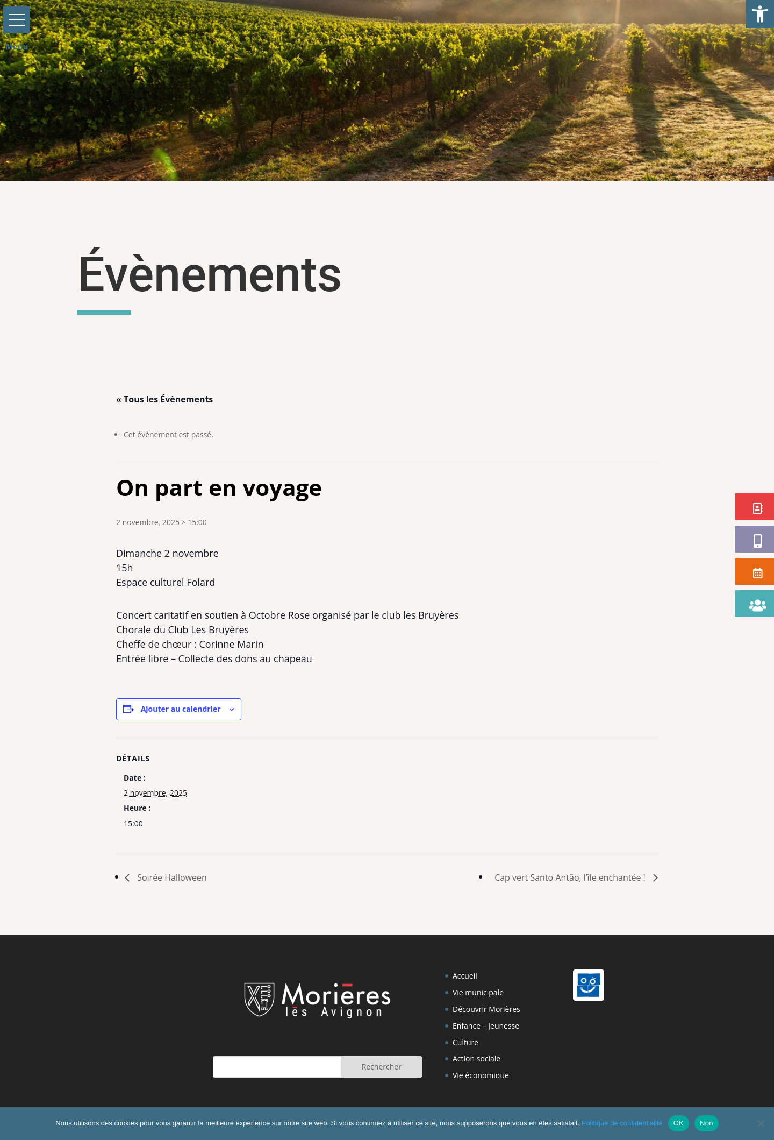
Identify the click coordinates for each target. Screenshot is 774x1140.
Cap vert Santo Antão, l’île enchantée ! (571, 877)
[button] (760, 14)
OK (678, 1123)
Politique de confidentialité (622, 1123)
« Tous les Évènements (164, 399)
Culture (465, 1042)
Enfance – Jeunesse (486, 1026)
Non (706, 1123)
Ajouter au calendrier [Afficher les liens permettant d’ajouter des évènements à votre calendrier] (181, 709)
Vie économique (481, 1075)
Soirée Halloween (171, 877)
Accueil (465, 976)
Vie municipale (478, 992)
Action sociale (476, 1058)
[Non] (760, 1123)
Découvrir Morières (486, 1009)
